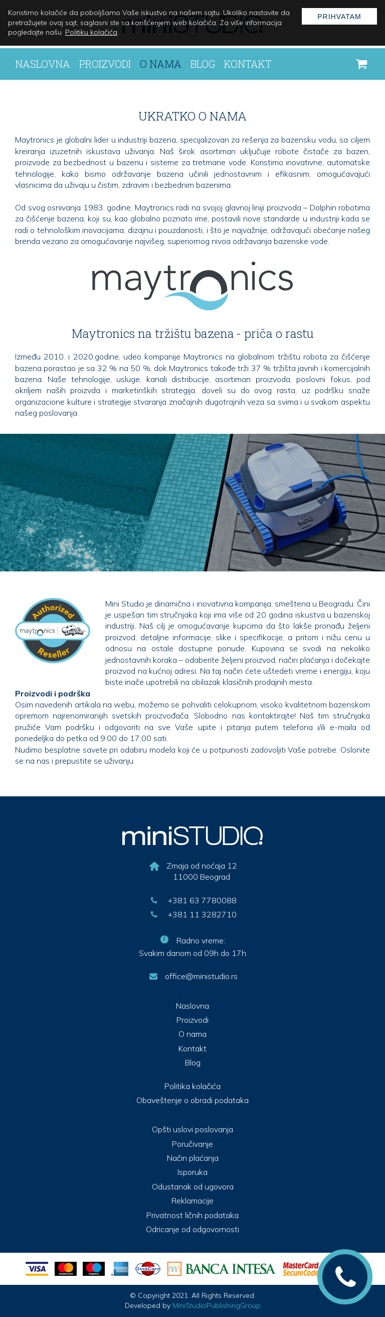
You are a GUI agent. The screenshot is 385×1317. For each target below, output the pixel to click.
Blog (202, 63)
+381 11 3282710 (192, 914)
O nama (160, 63)
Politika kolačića (192, 1086)
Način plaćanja (193, 1158)
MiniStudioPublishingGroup (216, 1305)
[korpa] (361, 64)
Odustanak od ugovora (193, 1186)
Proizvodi (105, 63)
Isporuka (192, 1172)
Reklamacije (192, 1200)
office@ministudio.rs (192, 976)
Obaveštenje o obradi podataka (192, 1100)
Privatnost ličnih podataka (192, 1215)
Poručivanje (192, 1144)
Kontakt (248, 63)
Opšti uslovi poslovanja (192, 1129)
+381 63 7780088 (192, 900)
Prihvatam (339, 17)
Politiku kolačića (91, 32)
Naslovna (42, 63)
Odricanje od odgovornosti (192, 1229)
